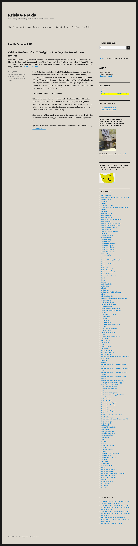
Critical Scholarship (107, 268)
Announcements (106, 199)
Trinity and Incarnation (108, 477)
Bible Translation (106, 215)
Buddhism (104, 234)
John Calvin (104, 338)
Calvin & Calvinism (62, 27)
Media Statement (106, 354)
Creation (103, 262)
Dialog (103, 280)
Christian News (105, 242)
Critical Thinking (106, 270)
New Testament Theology (109, 389)
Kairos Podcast (105, 340)
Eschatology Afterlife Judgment (111, 292)
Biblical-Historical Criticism (109, 232)
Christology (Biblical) (107, 248)
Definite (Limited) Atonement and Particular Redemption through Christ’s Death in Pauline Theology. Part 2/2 (115, 507)
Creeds (103, 266)
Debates (103, 278)
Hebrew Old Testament (108, 314)
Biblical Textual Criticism (109, 227)
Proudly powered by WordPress (29, 537)
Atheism (103, 209)
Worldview (104, 485)
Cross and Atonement (108, 272)
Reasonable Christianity (108, 427)
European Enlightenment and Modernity (114, 298)
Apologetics (104, 201)
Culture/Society (106, 274)
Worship (103, 487)
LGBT (103, 344)
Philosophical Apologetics (109, 403)
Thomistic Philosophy (108, 475)
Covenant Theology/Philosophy (111, 260)
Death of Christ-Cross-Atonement (111, 276)
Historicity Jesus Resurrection (110, 324)
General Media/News (107, 306)
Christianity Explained (108, 246)
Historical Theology (107, 322)
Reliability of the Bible (108, 433)
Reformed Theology (107, 431)
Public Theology (106, 425)
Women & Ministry (107, 481)
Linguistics (104, 348)
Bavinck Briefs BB (106, 213)
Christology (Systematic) (109, 250)
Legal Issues (105, 342)
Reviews (103, 439)
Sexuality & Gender (107, 449)
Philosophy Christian (107, 409)
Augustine (104, 211)
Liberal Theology (106, 346)
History (103, 326)
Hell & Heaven (105, 316)
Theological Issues (107, 471)
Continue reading (31, 67)
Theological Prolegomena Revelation (112, 473)
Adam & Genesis (106, 195)
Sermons (104, 447)
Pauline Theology (106, 401)
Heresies (104, 318)
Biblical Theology (13, 74)
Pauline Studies (106, 399)
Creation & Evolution (107, 264)
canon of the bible (106, 238)
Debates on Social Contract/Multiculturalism (115, 94)
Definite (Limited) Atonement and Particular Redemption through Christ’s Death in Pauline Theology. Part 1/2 (115, 513)
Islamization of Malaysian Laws (111, 336)
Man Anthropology (107, 350)
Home (103, 90)
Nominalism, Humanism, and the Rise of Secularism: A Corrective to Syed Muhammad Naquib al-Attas (115, 519)
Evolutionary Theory (107, 302)
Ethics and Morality (107, 296)
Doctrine (103, 282)
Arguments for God (107, 205)
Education (104, 288)
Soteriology (104, 459)
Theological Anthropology (109, 469)
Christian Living (106, 240)
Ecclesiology (105, 286)
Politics (103, 413)
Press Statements (106, 421)
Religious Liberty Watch (108, 108)
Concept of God (106, 256)
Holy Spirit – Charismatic (109, 328)
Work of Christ (105, 483)
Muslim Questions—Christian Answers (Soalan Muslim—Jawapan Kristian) (113, 168)
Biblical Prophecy (106, 221)
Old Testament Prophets (109, 393)
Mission (103, 362)
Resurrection (105, 437)
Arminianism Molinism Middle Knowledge (114, 207)
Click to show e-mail (105, 76)
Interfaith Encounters (108, 332)
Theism (103, 467)
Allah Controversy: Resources (19, 27)
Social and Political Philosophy (110, 453)
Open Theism (105, 397)
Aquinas (103, 203)
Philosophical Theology (108, 405)
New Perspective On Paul (82, 27)
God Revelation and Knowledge (111, 310)
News (102, 391)
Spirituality (104, 461)
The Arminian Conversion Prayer (111, 523)
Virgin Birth (104, 479)
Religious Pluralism (107, 435)
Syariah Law (105, 463)
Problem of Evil (106, 423)
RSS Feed (102, 58)
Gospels (103, 312)
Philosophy (104, 407)
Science (36, 27)
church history (105, 254)
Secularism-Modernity (108, 445)
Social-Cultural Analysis (108, 457)
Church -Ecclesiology (107, 252)
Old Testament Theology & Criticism (112, 395)
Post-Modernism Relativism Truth (111, 415)
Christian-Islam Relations (109, 244)
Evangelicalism (106, 300)
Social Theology (106, 455)
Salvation (104, 441)
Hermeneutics (105, 320)
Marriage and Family (107, 352)
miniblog (104, 360)
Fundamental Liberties (108, 304)
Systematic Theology (107, 465)
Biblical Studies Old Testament (110, 225)
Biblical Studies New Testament (111, 223)
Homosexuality (47, 27)
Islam (103, 334)
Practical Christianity (107, 417)
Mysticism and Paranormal (109, 385)
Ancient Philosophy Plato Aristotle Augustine (115, 197)
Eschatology (105, 290)
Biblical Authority (106, 217)
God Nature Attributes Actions (110, 308)
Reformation (105, 429)
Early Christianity (106, 284)
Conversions (105, 258)
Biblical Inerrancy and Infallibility (111, 219)
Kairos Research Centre (108, 110)
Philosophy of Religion (108, 411)
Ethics (103, 294)
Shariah (103, 451)
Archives (103, 92)
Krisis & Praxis (22, 15)
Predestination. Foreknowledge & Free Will (114, 419)
